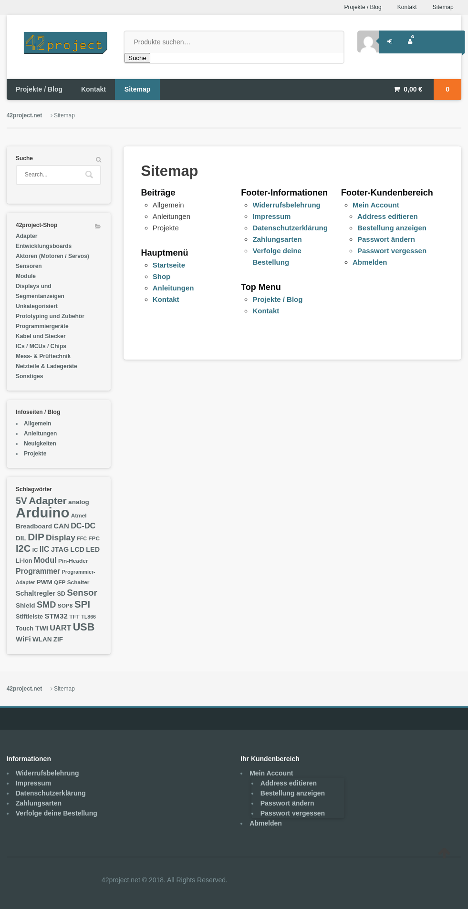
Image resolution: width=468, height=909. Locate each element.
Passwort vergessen (391, 251)
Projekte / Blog (363, 7)
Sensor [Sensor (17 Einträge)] (82, 593)
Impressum (271, 216)
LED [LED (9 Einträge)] (93, 549)
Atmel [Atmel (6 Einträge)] (79, 515)
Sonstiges (29, 376)
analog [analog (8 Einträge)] (78, 502)
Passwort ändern (386, 239)
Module (26, 276)
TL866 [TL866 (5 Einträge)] (88, 617)
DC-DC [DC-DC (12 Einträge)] (83, 525)
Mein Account (376, 205)
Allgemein (37, 423)
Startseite (169, 265)
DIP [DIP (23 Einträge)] (36, 536)
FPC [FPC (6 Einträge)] (94, 538)
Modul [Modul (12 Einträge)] (45, 560)
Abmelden (370, 262)
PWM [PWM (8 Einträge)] (44, 582)
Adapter (26, 236)
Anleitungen (173, 288)
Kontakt (407, 7)
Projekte (35, 453)
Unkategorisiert (37, 306)
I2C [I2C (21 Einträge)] (23, 548)
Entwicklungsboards (44, 246)
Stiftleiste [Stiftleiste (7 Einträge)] (29, 616)
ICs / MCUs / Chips (41, 346)
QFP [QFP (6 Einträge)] (59, 582)
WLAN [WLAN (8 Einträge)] (42, 639)
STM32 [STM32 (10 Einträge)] (55, 616)
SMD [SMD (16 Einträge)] (46, 604)
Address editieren (387, 216)
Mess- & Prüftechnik (43, 356)
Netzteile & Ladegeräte (46, 366)
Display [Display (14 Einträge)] (60, 537)
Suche (137, 58)
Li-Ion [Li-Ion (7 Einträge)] (24, 561)
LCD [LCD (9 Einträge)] (77, 549)
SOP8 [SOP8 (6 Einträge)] (65, 605)
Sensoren (29, 266)
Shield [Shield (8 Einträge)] (25, 605)
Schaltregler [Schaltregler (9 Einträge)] (35, 593)
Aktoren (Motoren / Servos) (52, 256)
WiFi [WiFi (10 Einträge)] (23, 639)
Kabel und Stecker (41, 336)
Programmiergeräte (42, 326)
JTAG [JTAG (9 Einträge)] (60, 549)
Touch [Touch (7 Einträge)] (24, 628)
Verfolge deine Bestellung (56, 813)
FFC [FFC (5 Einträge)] (82, 538)
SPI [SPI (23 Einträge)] (82, 604)
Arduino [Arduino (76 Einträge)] (42, 512)
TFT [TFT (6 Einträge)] (74, 616)
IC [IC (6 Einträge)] (35, 550)
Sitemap (443, 7)
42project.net (24, 115)
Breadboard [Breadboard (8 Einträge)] (34, 526)
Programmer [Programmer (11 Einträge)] (38, 571)
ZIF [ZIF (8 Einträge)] (58, 639)
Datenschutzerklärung (290, 228)
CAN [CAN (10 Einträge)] (61, 526)
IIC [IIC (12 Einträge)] (45, 549)
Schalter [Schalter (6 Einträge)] (78, 582)
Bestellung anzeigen (391, 228)
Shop (162, 276)
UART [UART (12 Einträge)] (60, 627)
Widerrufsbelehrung (286, 205)
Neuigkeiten (40, 443)
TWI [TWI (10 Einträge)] (41, 628)
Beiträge (158, 192)
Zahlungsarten (277, 239)
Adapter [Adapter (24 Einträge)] (48, 500)
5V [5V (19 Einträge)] (21, 501)
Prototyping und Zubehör (50, 316)
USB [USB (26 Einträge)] (84, 627)
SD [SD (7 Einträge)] (61, 593)
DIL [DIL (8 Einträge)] (21, 538)
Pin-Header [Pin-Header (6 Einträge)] (73, 561)
